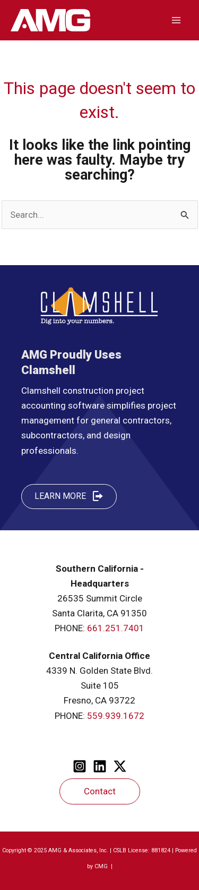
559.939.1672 (115, 715)
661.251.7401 (115, 628)
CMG (101, 866)
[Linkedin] (100, 766)
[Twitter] (120, 766)
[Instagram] (79, 766)
